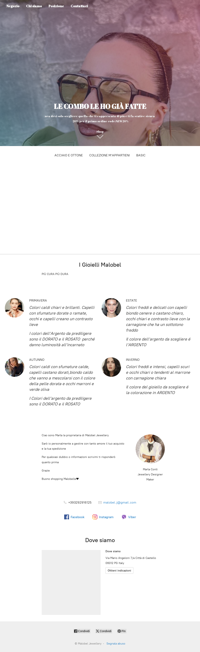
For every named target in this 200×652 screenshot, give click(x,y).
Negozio (12, 6)
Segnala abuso (115, 643)
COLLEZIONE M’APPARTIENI (109, 155)
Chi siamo (34, 6)
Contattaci (79, 6)
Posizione (56, 6)
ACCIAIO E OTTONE (68, 155)
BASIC (141, 155)
